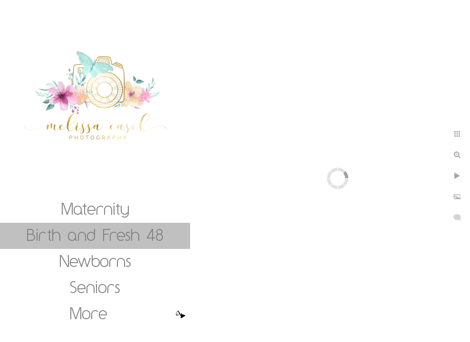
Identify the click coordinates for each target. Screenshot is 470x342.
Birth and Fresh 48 (95, 234)
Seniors (95, 286)
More (88, 313)
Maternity (95, 208)
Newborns (95, 260)
